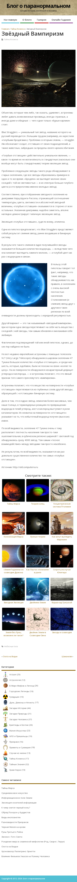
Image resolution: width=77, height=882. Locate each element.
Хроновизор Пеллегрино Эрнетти (18, 851)
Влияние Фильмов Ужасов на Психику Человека (26, 856)
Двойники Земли (38, 602)
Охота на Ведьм (10, 656)
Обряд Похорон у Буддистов (16, 812)
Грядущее (10, 697)
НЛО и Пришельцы (15, 736)
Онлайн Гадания (61, 19)
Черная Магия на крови (13, 827)
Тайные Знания (13, 764)
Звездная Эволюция (13, 602)
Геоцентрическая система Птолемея (62, 505)
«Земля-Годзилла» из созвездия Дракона (13, 571)
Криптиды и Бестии (15, 725)
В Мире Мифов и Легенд (18, 685)
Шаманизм (67, 656)
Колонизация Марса (13, 536)
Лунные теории (37, 536)
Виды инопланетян (11, 817)
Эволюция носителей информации (19, 802)
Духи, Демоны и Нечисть (18, 702)
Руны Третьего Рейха (12, 832)
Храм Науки (11, 770)
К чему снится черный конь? (16, 807)
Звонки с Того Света (12, 836)
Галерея (41, 19)
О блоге (27, 19)
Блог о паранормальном (38, 5)
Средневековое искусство (15, 793)
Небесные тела (11, 646)
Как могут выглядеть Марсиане (62, 538)
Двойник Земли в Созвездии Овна (37, 634)
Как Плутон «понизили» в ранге (37, 571)
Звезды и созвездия (62, 632)
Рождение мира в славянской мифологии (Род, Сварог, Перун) (33, 841)
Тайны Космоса (11, 39)
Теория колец (37, 503)
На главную (10, 19)
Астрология (11, 680)
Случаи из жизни (14, 753)
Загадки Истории (14, 708)
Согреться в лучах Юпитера (62, 571)
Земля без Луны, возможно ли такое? (13, 634)
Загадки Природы (14, 713)
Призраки (10, 741)
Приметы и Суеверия (16, 747)
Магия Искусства (14, 730)
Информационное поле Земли (17, 797)
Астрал (9, 674)
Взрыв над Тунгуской (62, 602)
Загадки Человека (15, 719)
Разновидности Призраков (15, 822)
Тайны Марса (13, 503)
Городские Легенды (15, 691)
